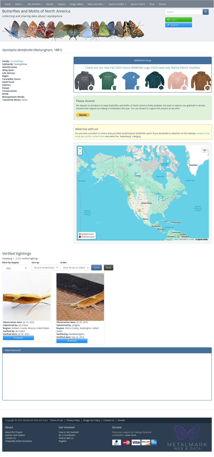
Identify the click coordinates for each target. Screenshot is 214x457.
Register (63, 441)
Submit (96, 267)
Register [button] (172, 24)
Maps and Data (96, 4)
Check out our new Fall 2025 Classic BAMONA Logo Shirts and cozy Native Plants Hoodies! (142, 67)
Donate (162, 4)
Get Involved (34, 4)
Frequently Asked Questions (18, 441)
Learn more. (131, 435)
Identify (49, 4)
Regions (61, 4)
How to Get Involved (68, 432)
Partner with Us (66, 438)
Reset (108, 267)
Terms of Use (56, 420)
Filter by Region (10, 262)
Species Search (138, 4)
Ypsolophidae (16, 61)
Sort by (35, 262)
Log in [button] (171, 19)
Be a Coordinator (67, 435)
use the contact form (94, 136)
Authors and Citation (15, 435)
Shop (152, 4)
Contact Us (108, 420)
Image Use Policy (91, 420)
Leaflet (175, 239)
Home (8, 4)
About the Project (13, 432)
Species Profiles (117, 4)
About (19, 4)
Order (63, 262)
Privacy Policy (73, 420)
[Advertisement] (107, 376)
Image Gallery (76, 4)
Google (191, 239)
